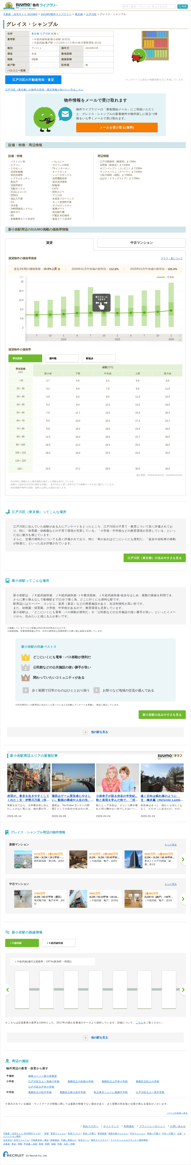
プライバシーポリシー (152, 1126)
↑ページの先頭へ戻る (177, 1113)
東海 (41, 1144)
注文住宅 (7, 1140)
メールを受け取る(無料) (117, 127)
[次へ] (183, 859)
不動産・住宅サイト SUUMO (20, 14)
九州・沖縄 (69, 1144)
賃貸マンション (58, 1133)
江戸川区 (91, 14)
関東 (20, 1144)
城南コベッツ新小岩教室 (42, 1076)
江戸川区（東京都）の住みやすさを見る (155, 558)
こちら (139, 1022)
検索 (184, 6)
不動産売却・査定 (40, 1140)
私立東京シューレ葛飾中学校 (111, 1092)
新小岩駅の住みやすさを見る (162, 714)
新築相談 (54, 1140)
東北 (14, 1144)
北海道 (6, 1144)
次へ (183, 990)
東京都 (79, 14)
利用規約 (129, 1126)
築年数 (53, 358)
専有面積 (17, 358)
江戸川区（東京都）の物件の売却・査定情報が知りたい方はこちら (44, 89)
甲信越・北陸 (30, 1144)
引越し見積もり (68, 1140)
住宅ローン (83, 1140)
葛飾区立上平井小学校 (115, 1081)
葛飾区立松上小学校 (147, 1081)
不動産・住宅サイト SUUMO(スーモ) (22, 1133)
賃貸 (46, 1133)
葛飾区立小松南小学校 (81, 1081)
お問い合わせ (178, 1126)
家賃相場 (102, 1133)
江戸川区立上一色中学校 (150, 1092)
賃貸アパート (74, 1133)
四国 (53, 1144)
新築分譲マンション (118, 1133)
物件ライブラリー (100, 1140)
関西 (47, 1144)
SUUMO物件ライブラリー (56, 14)
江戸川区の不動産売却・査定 (33, 79)
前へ (8, 990)
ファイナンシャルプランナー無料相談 (129, 1140)
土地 (179, 1133)
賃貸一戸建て (89, 1133)
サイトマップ (111, 1126)
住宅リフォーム (21, 1140)
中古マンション (137, 1133)
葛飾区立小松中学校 (40, 1092)
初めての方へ (91, 1126)
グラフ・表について (172, 258)
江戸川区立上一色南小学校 (44, 1081)
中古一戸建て (168, 1133)
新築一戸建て (154, 1133)
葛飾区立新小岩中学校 (73, 1092)
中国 (59, 1144)
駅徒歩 (89, 358)
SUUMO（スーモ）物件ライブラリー (30, 5)
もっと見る (171, 844)
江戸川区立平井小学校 (41, 1086)
